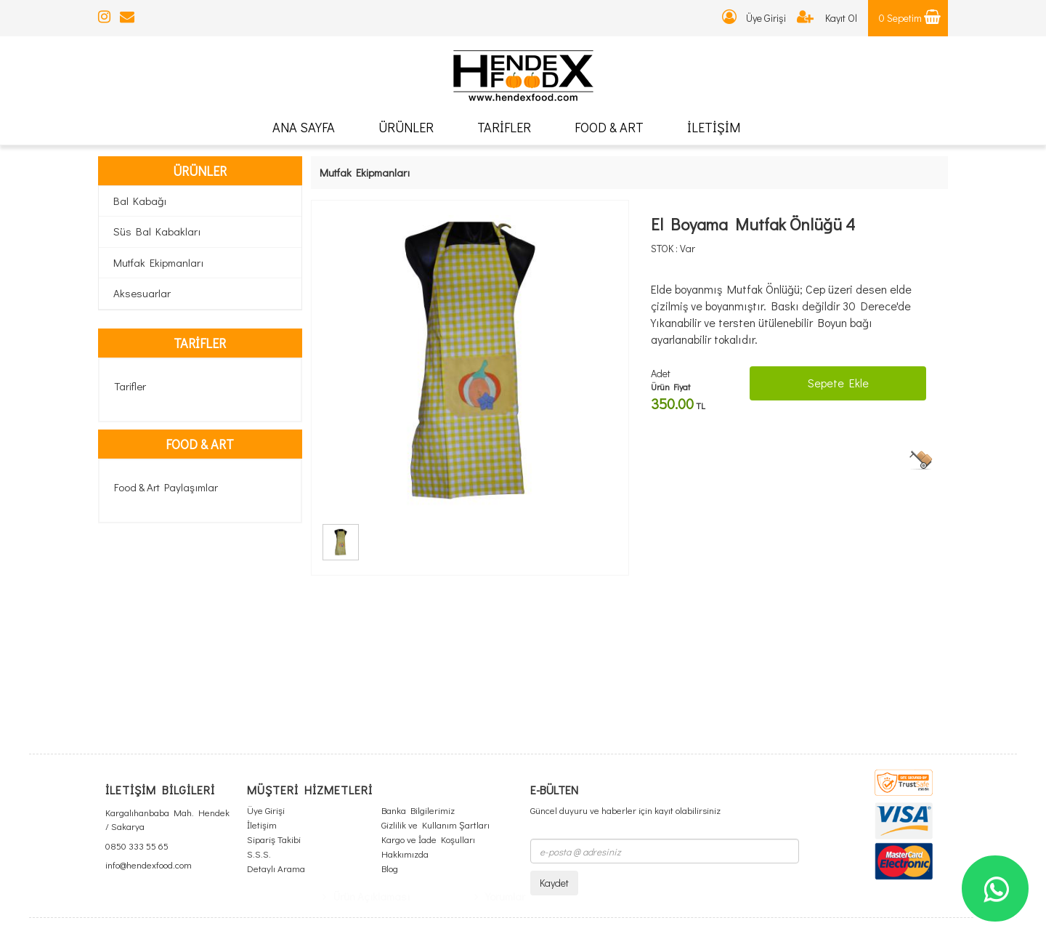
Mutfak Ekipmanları (158, 262)
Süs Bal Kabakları (156, 231)
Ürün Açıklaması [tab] (366, 591)
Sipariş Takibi (274, 839)
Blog (389, 868)
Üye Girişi (754, 18)
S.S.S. (259, 853)
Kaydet (554, 883)
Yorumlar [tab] (499, 591)
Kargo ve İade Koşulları (428, 839)
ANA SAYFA (303, 127)
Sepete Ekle (838, 382)
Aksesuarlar (142, 293)
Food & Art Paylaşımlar (166, 487)
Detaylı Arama (276, 868)
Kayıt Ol (827, 18)
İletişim (262, 824)
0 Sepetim (910, 18)
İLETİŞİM (713, 127)
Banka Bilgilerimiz (418, 810)
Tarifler (130, 386)
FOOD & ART (609, 127)
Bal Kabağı (139, 200)
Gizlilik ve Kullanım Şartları (435, 824)
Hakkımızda (405, 853)
